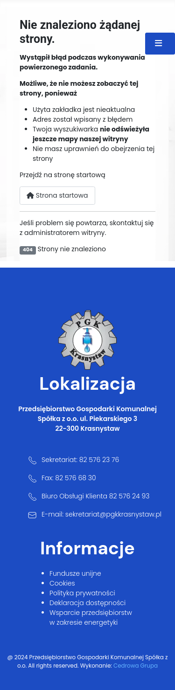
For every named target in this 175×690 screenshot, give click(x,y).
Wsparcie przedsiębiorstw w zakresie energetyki (90, 617)
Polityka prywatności (82, 593)
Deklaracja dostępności (87, 602)
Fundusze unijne (75, 573)
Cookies (62, 583)
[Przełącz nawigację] (160, 44)
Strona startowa (57, 195)
